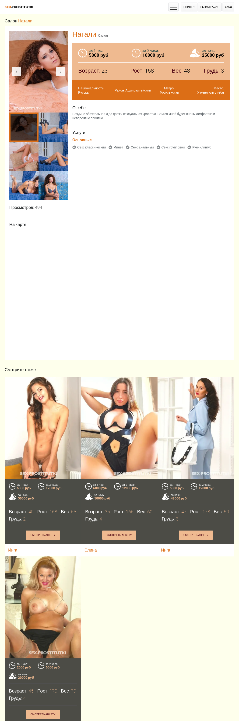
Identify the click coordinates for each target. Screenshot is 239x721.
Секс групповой (173, 147)
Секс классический (91, 147)
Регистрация (209, 6)
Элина (90, 550)
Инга (165, 550)
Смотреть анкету (43, 535)
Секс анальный (142, 147)
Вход (228, 6)
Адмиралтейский (138, 90)
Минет (118, 147)
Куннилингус (201, 147)
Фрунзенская (169, 92)
